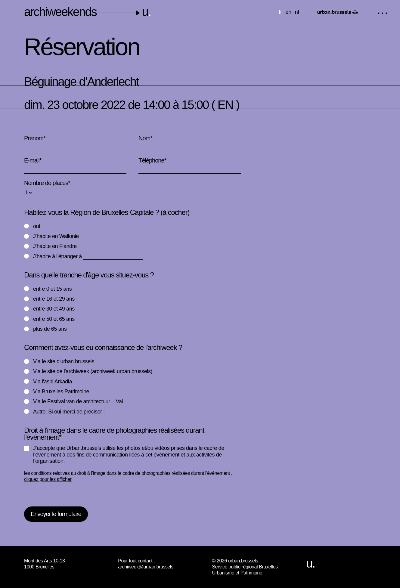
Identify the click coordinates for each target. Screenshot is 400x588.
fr (280, 12)
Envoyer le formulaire (56, 514)
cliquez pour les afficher (48, 479)
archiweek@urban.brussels (145, 566)
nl (297, 12)
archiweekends (87, 11)
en (288, 12)
